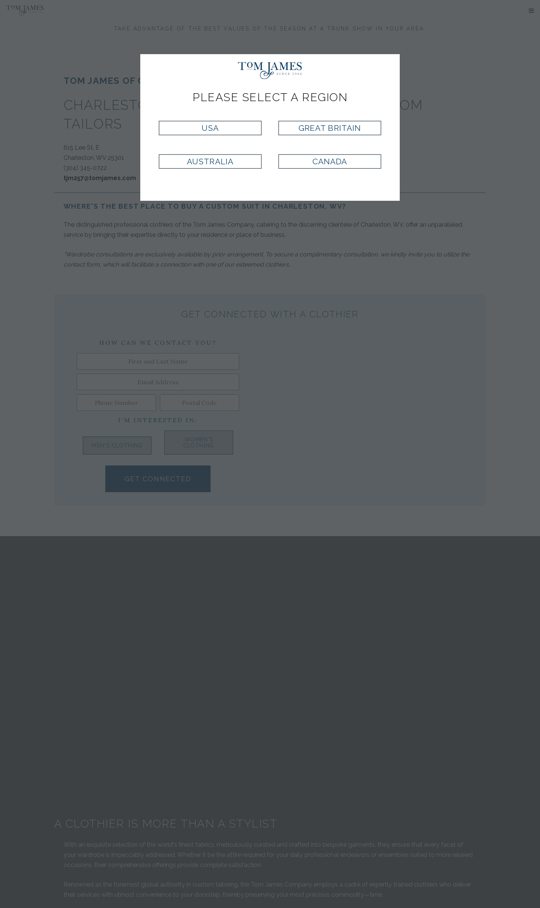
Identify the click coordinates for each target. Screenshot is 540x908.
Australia (210, 161)
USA (210, 128)
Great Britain (330, 128)
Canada (329, 161)
